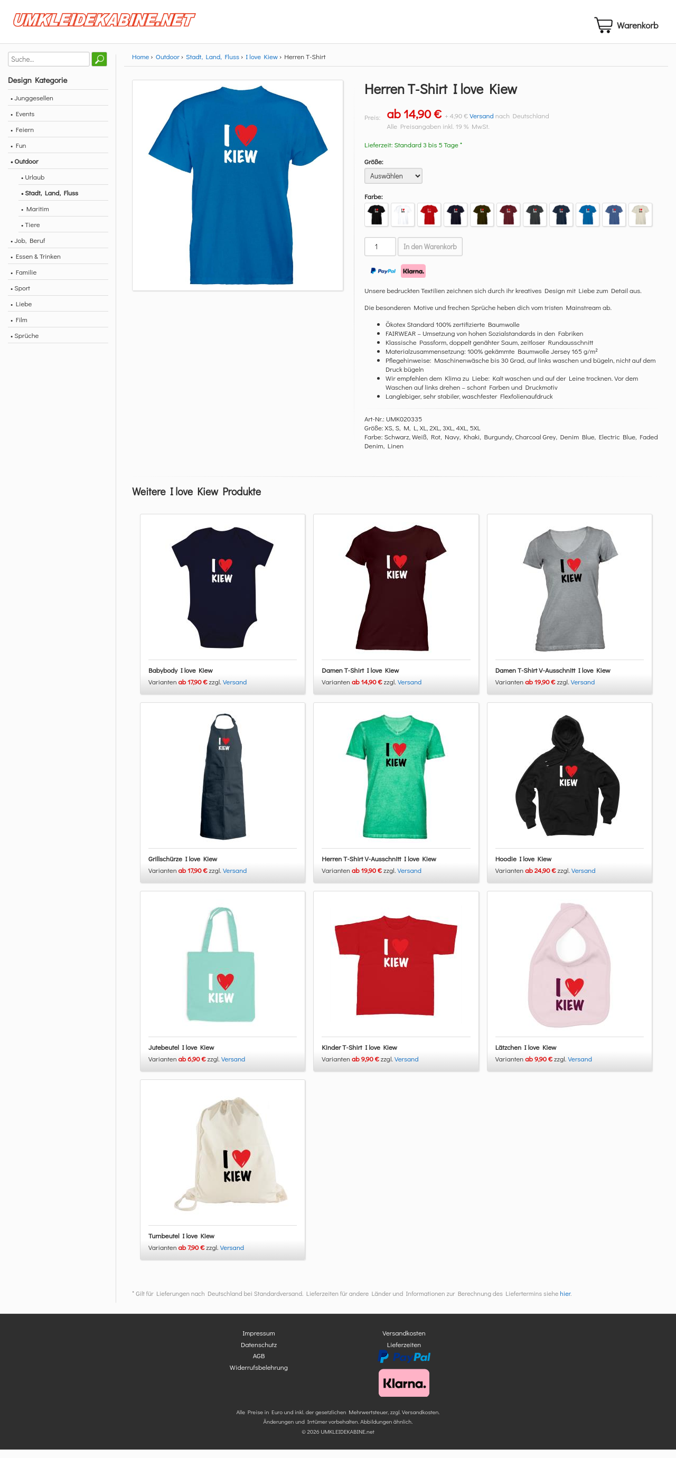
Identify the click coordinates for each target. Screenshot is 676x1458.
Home (140, 65)
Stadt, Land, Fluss (212, 65)
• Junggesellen (32, 106)
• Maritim (35, 217)
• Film (19, 328)
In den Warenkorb (430, 255)
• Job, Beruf (28, 248)
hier (565, 1302)
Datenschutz (259, 1352)
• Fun (18, 153)
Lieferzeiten (404, 1352)
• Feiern (22, 138)
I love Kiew (262, 65)
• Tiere (30, 233)
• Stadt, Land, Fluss (49, 201)
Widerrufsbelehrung (259, 1375)
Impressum (258, 1341)
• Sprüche (25, 344)
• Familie (23, 280)
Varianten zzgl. (185, 690)
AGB (259, 1364)
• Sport (20, 296)
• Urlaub (32, 185)
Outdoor (168, 65)
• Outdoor (24, 169)
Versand (482, 124)
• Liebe (21, 312)
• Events (22, 122)
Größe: (373, 170)
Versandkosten (404, 1341)
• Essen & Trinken (36, 264)
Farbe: (373, 205)
